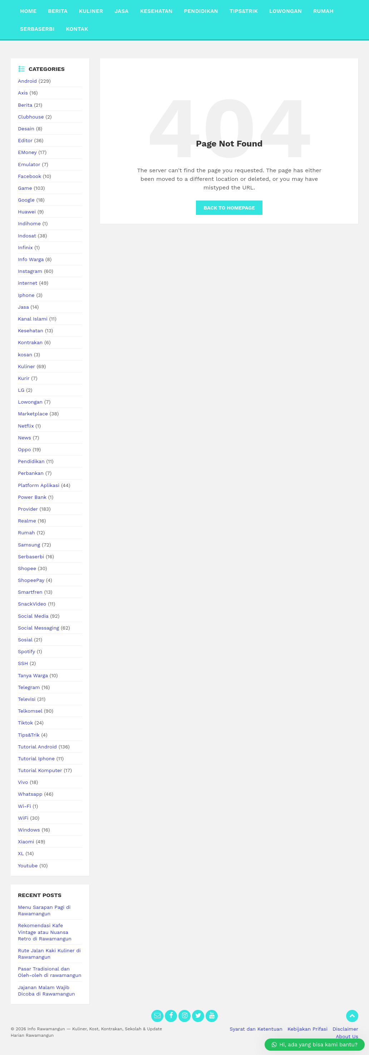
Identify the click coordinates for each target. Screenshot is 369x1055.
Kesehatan (30, 330)
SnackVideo (32, 604)
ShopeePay (31, 580)
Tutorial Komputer (40, 770)
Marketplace (33, 413)
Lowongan (30, 402)
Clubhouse (31, 117)
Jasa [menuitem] (121, 11)
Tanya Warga (33, 675)
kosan (25, 354)
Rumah (26, 532)
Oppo (24, 449)
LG (21, 390)
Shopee (27, 568)
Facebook (29, 176)
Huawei (27, 212)
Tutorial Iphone (36, 758)
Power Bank (32, 497)
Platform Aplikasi (38, 485)
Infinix (25, 247)
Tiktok (25, 723)
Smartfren (30, 592)
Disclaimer (345, 1029)
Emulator (29, 164)
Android (27, 81)
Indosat (27, 236)
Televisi (26, 699)
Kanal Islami (33, 319)
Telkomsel (30, 711)
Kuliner (26, 366)
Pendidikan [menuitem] (201, 11)
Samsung (29, 545)
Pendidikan (31, 461)
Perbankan (31, 473)
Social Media (33, 616)
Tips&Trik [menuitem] (244, 11)
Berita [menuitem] (58, 11)
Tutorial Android (37, 747)
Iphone (26, 295)
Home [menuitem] (28, 11)
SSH (23, 663)
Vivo (23, 782)
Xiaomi (26, 841)
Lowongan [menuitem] (285, 11)
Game (25, 188)
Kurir (23, 378)
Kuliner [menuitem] (91, 11)
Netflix (26, 426)
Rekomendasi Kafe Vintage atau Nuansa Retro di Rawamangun (45, 931)
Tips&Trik (28, 735)
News (24, 437)
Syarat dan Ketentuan (256, 1029)
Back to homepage (229, 208)
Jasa (23, 307)
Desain (26, 128)
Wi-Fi (24, 806)
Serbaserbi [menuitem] (37, 29)
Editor (25, 140)
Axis (23, 93)
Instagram (30, 271)
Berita (25, 105)
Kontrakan (30, 342)
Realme (27, 521)
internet (27, 283)
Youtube (28, 865)
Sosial (25, 639)
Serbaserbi (31, 556)
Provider (28, 509)
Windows (29, 830)
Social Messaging (38, 628)
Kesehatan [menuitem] (156, 11)
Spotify (26, 651)
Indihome (29, 223)
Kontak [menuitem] (77, 29)
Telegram (29, 687)
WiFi (23, 818)
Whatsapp (30, 794)
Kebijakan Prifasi (307, 1029)
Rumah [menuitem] (323, 11)
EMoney (27, 152)
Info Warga (31, 259)
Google (26, 200)
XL (21, 853)
